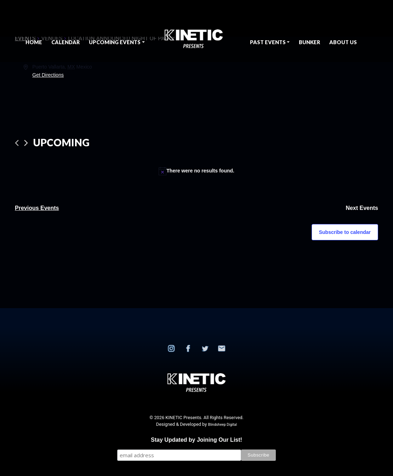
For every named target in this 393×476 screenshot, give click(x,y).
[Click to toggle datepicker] (61, 143)
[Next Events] (26, 143)
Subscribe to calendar (345, 232)
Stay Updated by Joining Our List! (196, 440)
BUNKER (309, 42)
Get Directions (48, 75)
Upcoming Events (115, 42)
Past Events (268, 42)
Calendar (65, 42)
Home (33, 42)
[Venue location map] (287, 89)
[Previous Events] (17, 143)
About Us (343, 42)
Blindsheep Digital (222, 424)
